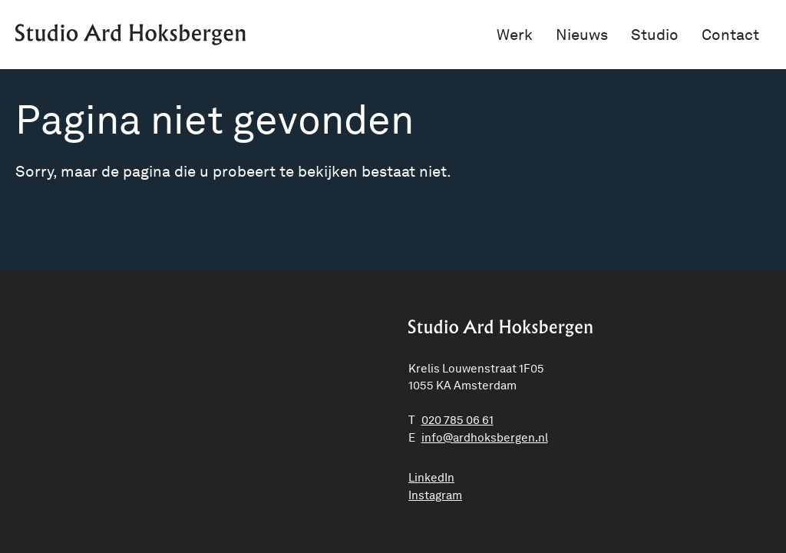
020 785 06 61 (457, 420)
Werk (515, 34)
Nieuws (582, 34)
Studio (655, 34)
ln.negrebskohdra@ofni (484, 438)
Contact (730, 34)
